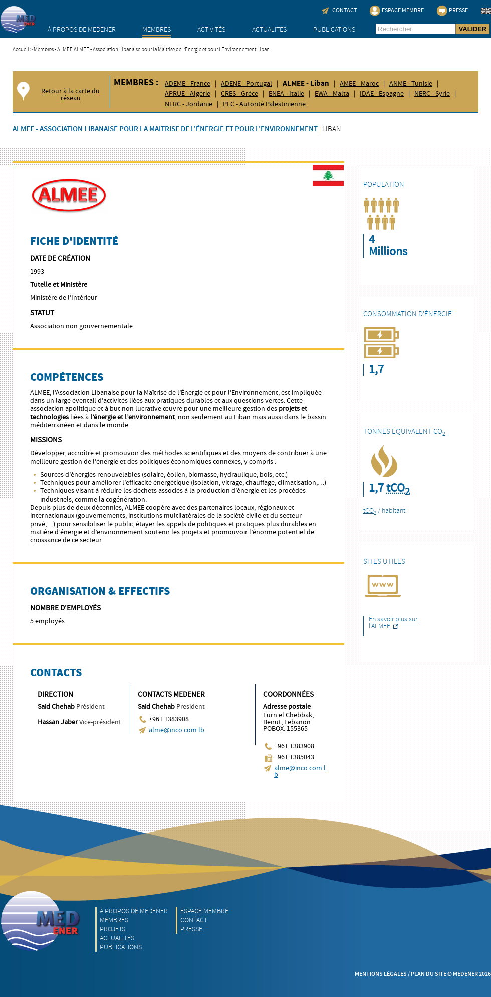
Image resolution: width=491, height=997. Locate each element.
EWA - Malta (332, 93)
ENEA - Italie (286, 93)
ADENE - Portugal (246, 83)
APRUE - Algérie (187, 93)
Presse (191, 929)
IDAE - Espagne (382, 93)
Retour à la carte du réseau (70, 95)
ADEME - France (187, 83)
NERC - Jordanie (188, 104)
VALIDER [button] (472, 29)
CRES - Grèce (239, 93)
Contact (193, 920)
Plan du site (428, 974)
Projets (112, 929)
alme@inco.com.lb (176, 730)
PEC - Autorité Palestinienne (264, 104)
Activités (211, 29)
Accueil (21, 49)
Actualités (269, 29)
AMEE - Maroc (359, 83)
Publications (334, 29)
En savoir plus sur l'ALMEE (393, 622)
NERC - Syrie (432, 93)
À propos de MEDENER (82, 29)
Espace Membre (204, 911)
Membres (156, 29)
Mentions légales (381, 974)
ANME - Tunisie (410, 83)
